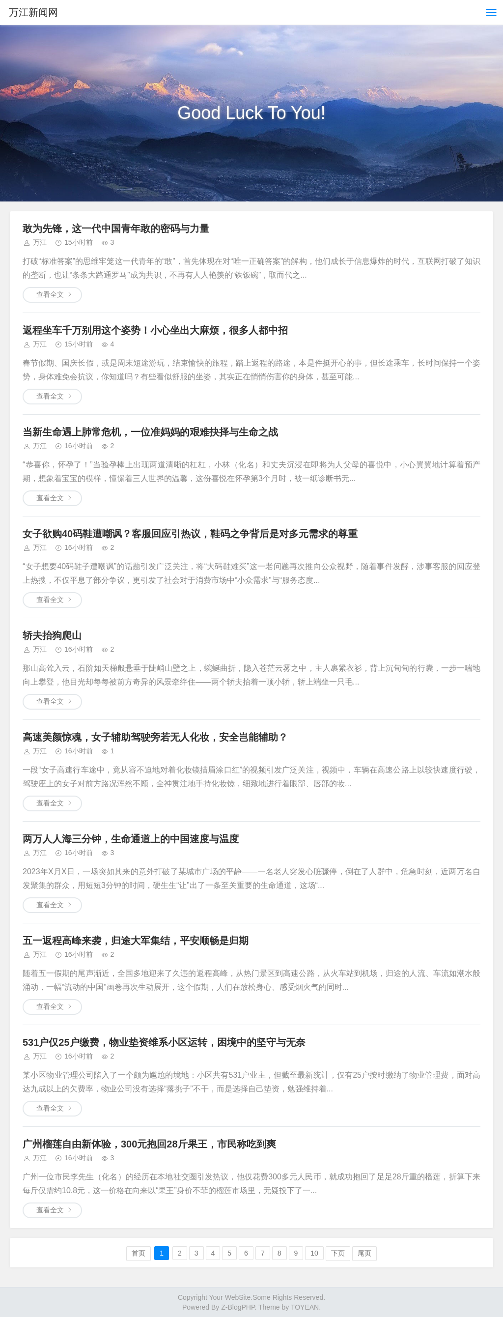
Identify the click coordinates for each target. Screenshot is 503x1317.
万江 (40, 242)
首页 (138, 1253)
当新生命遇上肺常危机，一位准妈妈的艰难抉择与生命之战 (150, 432)
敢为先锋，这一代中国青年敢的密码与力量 (116, 228)
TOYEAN (305, 1307)
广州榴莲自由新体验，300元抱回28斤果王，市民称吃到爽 (149, 1144)
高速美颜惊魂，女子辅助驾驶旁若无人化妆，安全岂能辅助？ (155, 737)
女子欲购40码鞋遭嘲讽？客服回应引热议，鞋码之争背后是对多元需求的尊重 (190, 533)
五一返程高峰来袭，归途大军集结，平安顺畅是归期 (136, 940)
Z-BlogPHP (237, 1307)
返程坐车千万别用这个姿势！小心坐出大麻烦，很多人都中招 (155, 330)
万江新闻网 (33, 12)
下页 (338, 1253)
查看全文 (50, 294)
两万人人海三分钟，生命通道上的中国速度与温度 (131, 838)
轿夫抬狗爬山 (52, 635)
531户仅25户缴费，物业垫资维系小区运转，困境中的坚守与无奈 (164, 1042)
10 (314, 1253)
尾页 (364, 1253)
